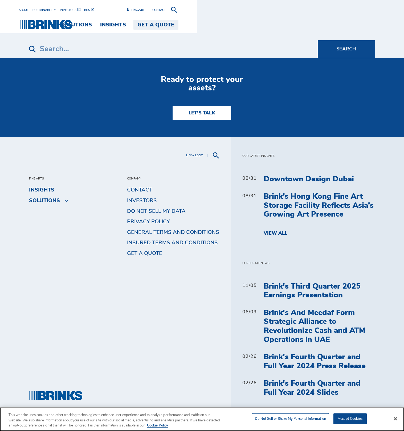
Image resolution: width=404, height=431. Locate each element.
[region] (202, 419)
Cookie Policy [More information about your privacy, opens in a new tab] (157, 425)
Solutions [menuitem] (273, 24)
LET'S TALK (202, 113)
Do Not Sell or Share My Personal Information (290, 418)
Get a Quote (144, 253)
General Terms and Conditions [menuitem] (173, 232)
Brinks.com (332, 9)
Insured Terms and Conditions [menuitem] (172, 242)
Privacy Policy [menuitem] (148, 221)
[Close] (395, 419)
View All (275, 233)
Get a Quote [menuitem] (352, 24)
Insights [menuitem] (310, 24)
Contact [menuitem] (139, 190)
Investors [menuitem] (142, 200)
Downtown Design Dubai (309, 179)
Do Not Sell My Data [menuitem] (156, 211)
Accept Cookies (350, 418)
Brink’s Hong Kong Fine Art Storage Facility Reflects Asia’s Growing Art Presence (319, 205)
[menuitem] (36, 10)
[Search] (173, 49)
